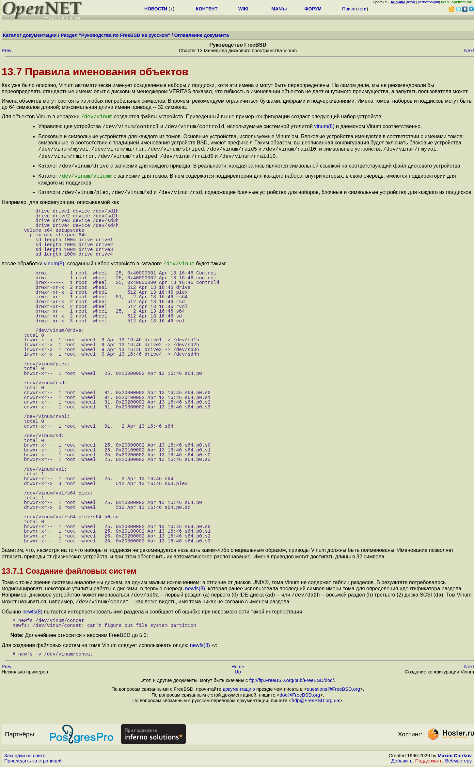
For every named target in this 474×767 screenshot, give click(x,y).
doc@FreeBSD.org (299, 688)
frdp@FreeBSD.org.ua (315, 694)
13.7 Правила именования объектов (95, 72)
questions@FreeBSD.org (333, 682)
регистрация (428, 2)
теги (362, 8)
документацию (239, 682)
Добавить (402, 754)
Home (237, 660)
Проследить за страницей (33, 754)
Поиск (348, 8)
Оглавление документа (201, 35)
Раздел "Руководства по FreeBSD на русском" (115, 35)
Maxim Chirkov (455, 749)
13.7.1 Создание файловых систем (69, 565)
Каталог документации (30, 35)
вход (411, 2)
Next (469, 50)
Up (238, 665)
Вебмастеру (458, 754)
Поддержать (429, 754)
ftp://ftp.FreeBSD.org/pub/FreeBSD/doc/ (291, 673)
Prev (6, 50)
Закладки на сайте (24, 749)
